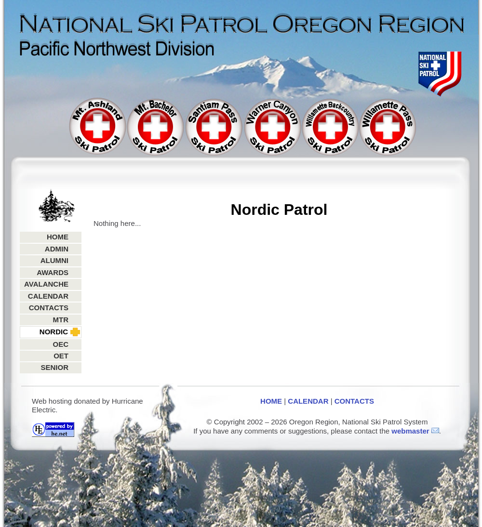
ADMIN (56, 249)
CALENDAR (48, 296)
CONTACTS (48, 307)
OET (61, 356)
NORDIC (54, 332)
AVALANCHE (46, 284)
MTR (61, 320)
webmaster (410, 431)
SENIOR (54, 367)
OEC (60, 344)
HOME (57, 237)
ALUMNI (54, 260)
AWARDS (52, 272)
